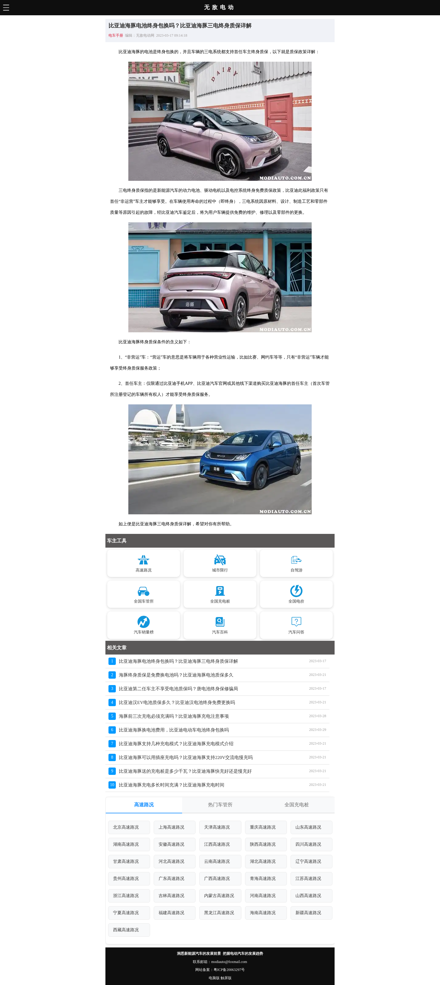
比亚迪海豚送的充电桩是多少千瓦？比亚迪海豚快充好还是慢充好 (185, 771)
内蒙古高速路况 (219, 895)
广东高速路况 (171, 878)
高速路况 (144, 804)
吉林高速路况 (171, 895)
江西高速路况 (217, 844)
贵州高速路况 (126, 878)
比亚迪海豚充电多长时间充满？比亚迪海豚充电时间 (171, 785)
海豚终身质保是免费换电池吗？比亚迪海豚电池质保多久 (176, 675)
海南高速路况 (263, 912)
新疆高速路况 (308, 912)
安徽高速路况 (171, 844)
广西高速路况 (217, 878)
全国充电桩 (296, 804)
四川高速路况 (308, 844)
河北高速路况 (171, 861)
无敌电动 (220, 7)
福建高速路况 (171, 912)
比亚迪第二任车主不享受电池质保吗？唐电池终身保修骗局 (178, 688)
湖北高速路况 (263, 861)
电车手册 (115, 35)
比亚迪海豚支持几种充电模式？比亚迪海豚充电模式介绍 (176, 743)
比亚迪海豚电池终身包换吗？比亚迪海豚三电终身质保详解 (178, 661)
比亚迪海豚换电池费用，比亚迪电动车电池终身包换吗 (174, 730)
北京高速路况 (126, 827)
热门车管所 (220, 804)
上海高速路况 (171, 827)
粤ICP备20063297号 (229, 970)
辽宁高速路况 (308, 861)
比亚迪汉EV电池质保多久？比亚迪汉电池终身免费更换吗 (177, 702)
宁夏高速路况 (126, 912)
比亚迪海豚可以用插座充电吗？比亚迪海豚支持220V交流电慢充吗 (186, 757)
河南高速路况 (263, 895)
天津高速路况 (217, 827)
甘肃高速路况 (126, 861)
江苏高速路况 (308, 878)
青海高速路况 (263, 878)
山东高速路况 (308, 827)
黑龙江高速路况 (219, 912)
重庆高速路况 (263, 827)
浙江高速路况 (126, 895)
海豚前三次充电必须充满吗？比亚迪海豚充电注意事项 (174, 716)
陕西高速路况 (263, 844)
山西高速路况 (308, 895)
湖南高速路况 (126, 844)
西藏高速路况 (126, 930)
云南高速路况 (217, 861)
